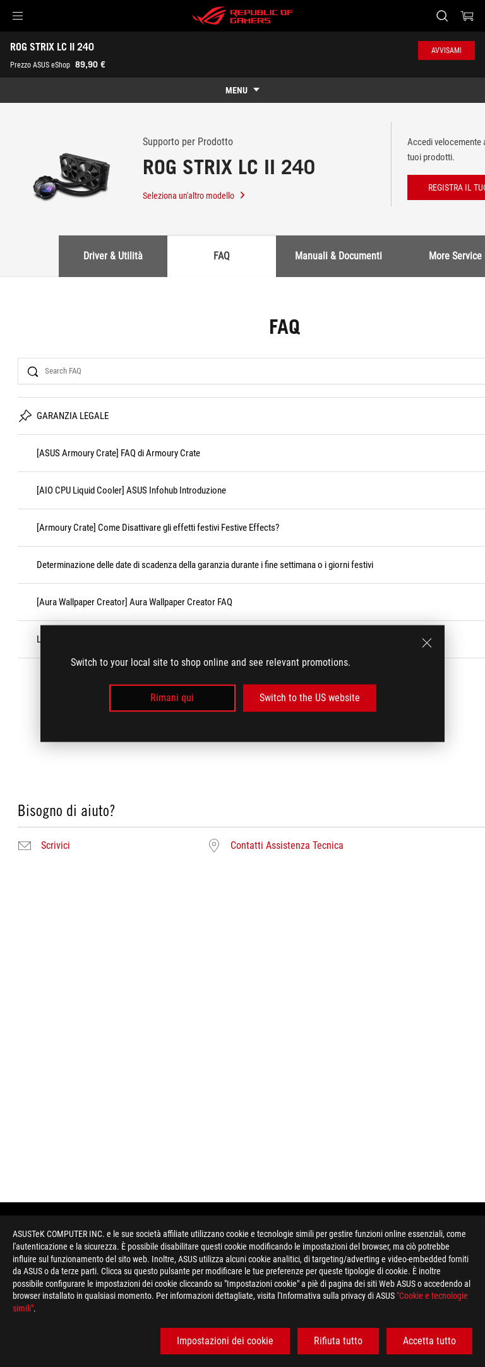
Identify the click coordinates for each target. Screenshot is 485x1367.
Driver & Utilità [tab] (113, 256)
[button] (17, 15)
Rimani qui (172, 698)
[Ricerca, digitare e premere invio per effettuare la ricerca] (442, 16)
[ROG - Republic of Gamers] (242, 15)
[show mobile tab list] (242, 90)
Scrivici (55, 845)
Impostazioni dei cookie (225, 1341)
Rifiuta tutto (338, 1341)
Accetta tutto (429, 1341)
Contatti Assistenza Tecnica (287, 845)
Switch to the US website (310, 698)
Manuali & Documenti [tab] (338, 256)
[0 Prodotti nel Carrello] (467, 16)
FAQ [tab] (221, 256)
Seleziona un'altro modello (194, 196)
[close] (426, 643)
